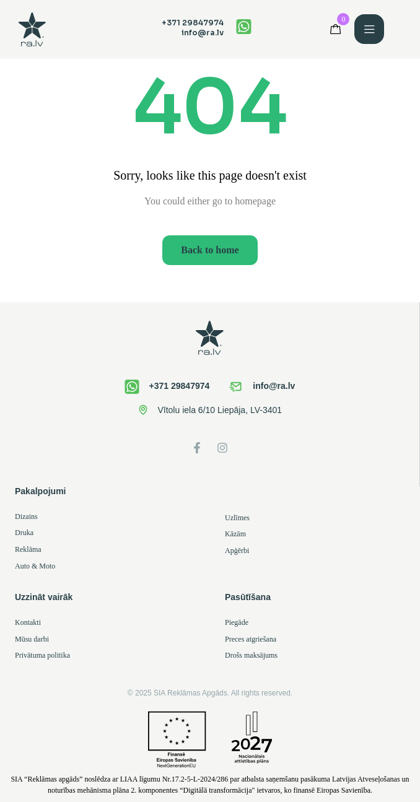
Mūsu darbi (32, 639)
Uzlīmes (237, 517)
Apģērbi (237, 550)
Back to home (209, 250)
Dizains (26, 516)
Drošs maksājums (251, 655)
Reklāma (28, 549)
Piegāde (236, 622)
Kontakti (28, 622)
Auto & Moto (35, 566)
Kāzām (235, 534)
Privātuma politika (42, 655)
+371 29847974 (193, 22)
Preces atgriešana (250, 639)
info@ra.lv (203, 32)
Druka (24, 532)
